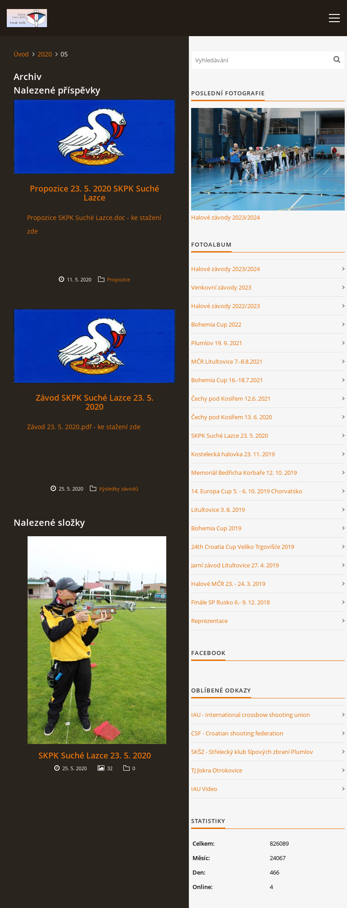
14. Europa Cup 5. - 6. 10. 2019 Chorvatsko (246, 491)
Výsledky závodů (118, 488)
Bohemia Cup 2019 (216, 528)
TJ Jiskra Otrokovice (216, 770)
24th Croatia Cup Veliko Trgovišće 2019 (242, 547)
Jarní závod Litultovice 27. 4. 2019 (235, 565)
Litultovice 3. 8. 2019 (218, 509)
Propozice (118, 279)
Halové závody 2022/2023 (225, 306)
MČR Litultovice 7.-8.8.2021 (227, 361)
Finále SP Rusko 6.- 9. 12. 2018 (230, 602)
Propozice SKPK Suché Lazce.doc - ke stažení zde (94, 224)
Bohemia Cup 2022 (216, 324)
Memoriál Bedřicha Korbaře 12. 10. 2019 (244, 472)
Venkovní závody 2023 (221, 287)
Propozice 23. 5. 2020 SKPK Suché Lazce (94, 193)
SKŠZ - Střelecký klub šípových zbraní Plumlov (252, 752)
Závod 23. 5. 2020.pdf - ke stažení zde (84, 426)
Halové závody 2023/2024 (225, 217)
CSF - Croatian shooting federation (237, 733)
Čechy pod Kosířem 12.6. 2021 (231, 398)
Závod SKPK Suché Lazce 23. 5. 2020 (95, 402)
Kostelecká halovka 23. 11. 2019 (233, 454)
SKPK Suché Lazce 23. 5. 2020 (94, 755)
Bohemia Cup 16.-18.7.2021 (227, 380)
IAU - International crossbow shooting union (250, 715)
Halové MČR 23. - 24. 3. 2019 (228, 584)
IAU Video (204, 789)
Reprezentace (209, 621)
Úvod (21, 54)
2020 (45, 54)
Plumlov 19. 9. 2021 (216, 343)
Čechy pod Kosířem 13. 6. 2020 (231, 417)
